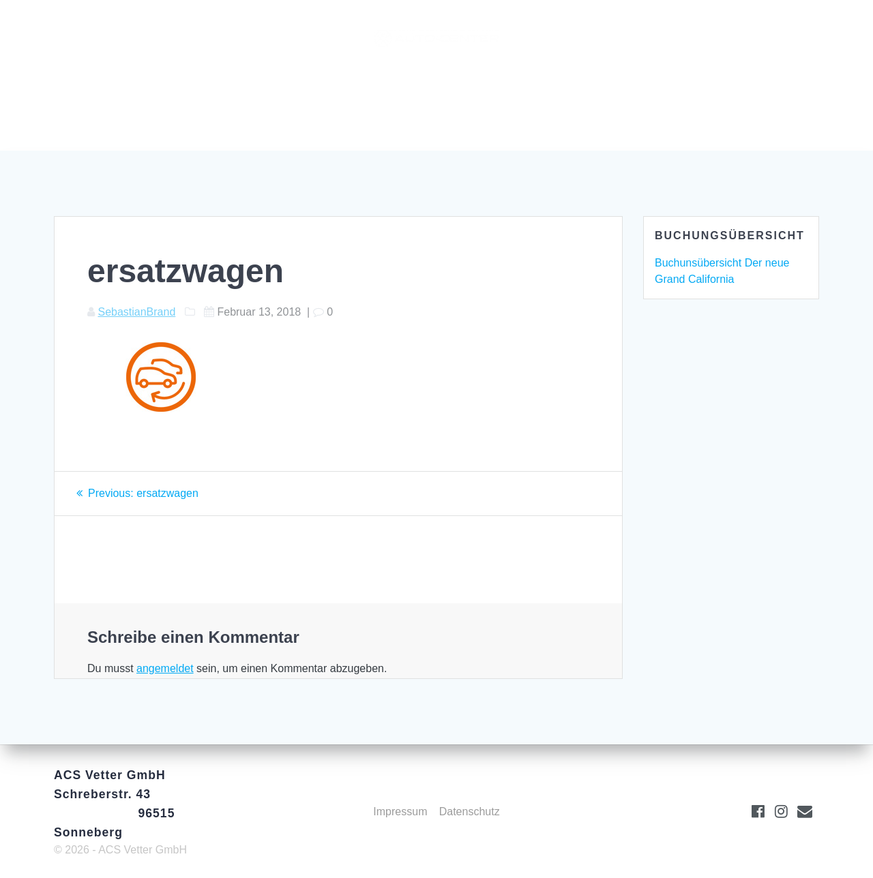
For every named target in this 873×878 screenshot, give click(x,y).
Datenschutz (469, 811)
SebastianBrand (136, 312)
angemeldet (165, 668)
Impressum (400, 811)
